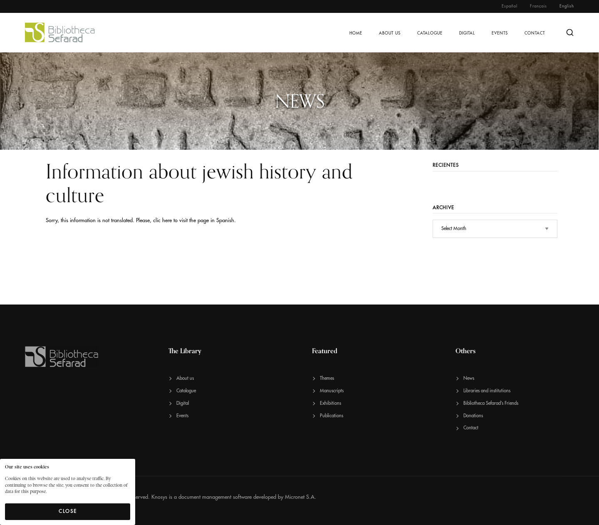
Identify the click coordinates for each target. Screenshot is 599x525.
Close (68, 511)
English (566, 6)
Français (538, 6)
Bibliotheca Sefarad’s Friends (490, 403)
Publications (331, 416)
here (167, 220)
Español (509, 6)
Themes (327, 378)
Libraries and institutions (486, 391)
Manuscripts (332, 391)
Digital (467, 33)
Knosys (159, 497)
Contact (535, 33)
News (468, 378)
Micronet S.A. (300, 497)
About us (390, 33)
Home (355, 33)
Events (500, 33)
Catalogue (430, 33)
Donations (473, 416)
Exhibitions (330, 403)
